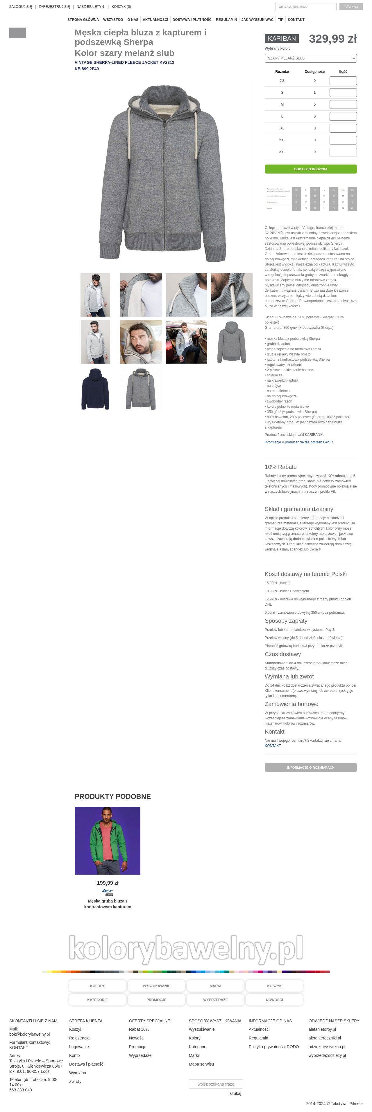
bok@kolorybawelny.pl (29, 1034)
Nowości (274, 1000)
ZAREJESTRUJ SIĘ (54, 7)
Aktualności (155, 20)
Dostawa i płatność (192, 20)
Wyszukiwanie (156, 986)
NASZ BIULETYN (90, 7)
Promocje (156, 1000)
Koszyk (274, 986)
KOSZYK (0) (121, 7)
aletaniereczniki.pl (325, 1038)
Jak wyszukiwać (258, 20)
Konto (74, 1055)
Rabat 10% (139, 1029)
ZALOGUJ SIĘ (20, 7)
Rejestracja (79, 1038)
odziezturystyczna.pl (327, 1046)
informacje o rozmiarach (311, 767)
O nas (132, 20)
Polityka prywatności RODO (274, 1046)
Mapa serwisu (201, 1064)
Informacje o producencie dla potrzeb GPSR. (299, 442)
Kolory (97, 986)
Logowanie (79, 1046)
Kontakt (296, 20)
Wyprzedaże (215, 1000)
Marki (215, 986)
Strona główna (83, 20)
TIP (280, 20)
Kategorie (97, 1000)
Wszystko (113, 20)
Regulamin (226, 20)
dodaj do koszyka (311, 169)
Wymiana (77, 1073)
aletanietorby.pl (322, 1029)
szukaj (351, 7)
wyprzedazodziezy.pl (327, 1055)
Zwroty (75, 1081)
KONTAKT (272, 746)
